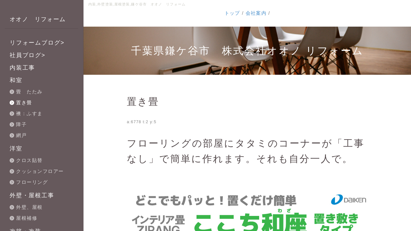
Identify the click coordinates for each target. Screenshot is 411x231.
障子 (21, 124)
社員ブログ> (27, 55)
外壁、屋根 (29, 207)
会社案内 (256, 13)
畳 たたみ (29, 91)
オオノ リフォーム (38, 19)
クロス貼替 (29, 160)
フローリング (32, 182)
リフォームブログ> (37, 42)
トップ (232, 13)
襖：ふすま (29, 113)
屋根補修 (26, 218)
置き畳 (24, 102)
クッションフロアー (40, 171)
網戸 (21, 135)
